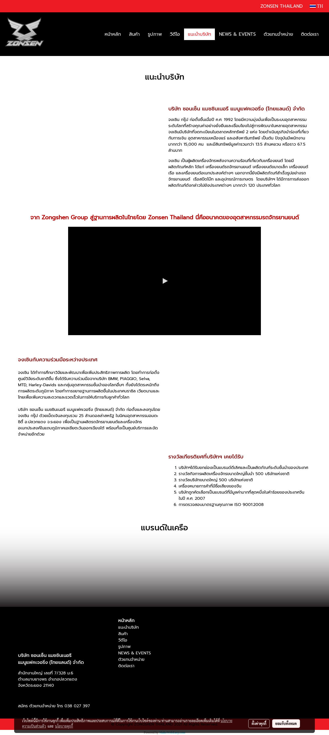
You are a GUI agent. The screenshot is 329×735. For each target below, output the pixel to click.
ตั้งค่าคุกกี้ (259, 723)
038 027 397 (77, 706)
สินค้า (134, 34)
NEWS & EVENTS (237, 34)
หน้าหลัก (113, 34)
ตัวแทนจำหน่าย (278, 34)
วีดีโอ (175, 34)
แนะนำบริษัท (199, 34)
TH (316, 6)
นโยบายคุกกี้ (64, 726)
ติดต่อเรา (310, 34)
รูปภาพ (155, 34)
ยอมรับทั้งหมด (286, 723)
